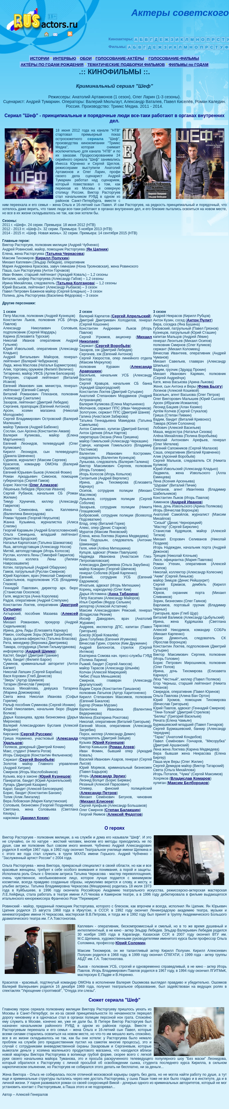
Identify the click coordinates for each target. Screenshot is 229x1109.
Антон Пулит (199, 320)
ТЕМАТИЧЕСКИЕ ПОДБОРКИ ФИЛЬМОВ (126, 64)
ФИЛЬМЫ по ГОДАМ (188, 64)
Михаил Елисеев (97, 801)
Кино (42, 18)
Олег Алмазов (43, 485)
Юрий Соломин (131, 943)
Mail (55, 34)
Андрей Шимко (40, 651)
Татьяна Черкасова (64, 253)
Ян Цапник (97, 249)
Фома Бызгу (210, 386)
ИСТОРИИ (39, 58)
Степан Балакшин (122, 810)
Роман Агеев (121, 747)
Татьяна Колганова (75, 283)
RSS (70, 33)
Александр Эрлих (108, 776)
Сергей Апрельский (131, 316)
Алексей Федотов (125, 814)
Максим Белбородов (188, 783)
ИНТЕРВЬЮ (64, 58)
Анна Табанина (123, 594)
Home (46, 34)
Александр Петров (99, 793)
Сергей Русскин (36, 734)
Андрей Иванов (186, 502)
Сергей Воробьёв (37, 759)
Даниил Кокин (35, 818)
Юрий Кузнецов (55, 776)
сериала (95, 139)
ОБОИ (86, 58)
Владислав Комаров (190, 778)
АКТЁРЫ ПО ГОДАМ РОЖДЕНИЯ (52, 64)
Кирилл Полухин (52, 258)
